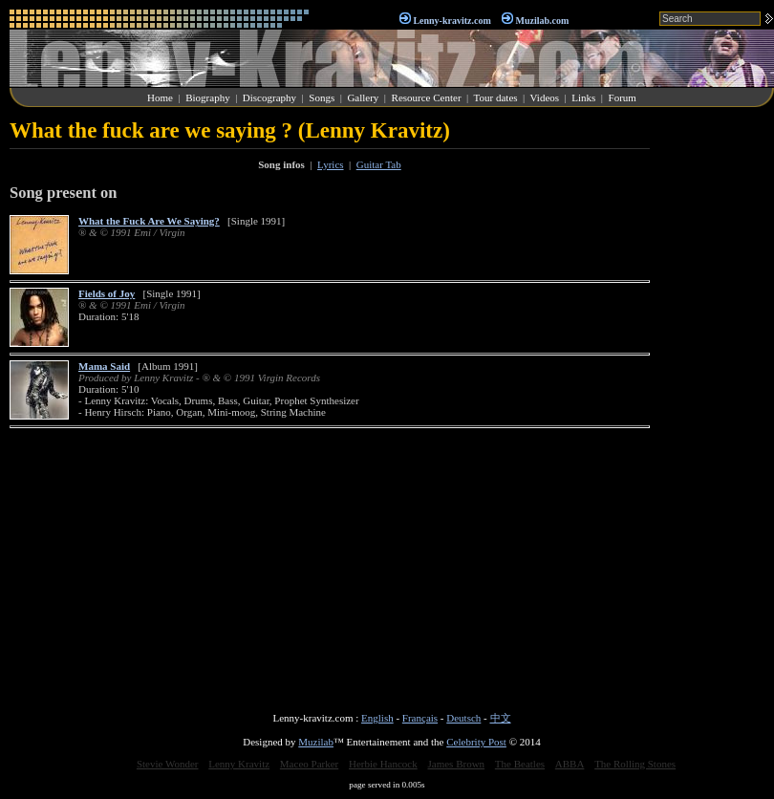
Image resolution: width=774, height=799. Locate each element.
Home (160, 97)
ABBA (570, 763)
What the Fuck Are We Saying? (149, 221)
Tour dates (496, 97)
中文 (500, 717)
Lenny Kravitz (238, 763)
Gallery (362, 97)
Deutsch (463, 717)
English (377, 717)
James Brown (456, 763)
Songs (321, 97)
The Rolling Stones (635, 763)
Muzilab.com (543, 20)
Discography (269, 97)
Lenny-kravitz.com (451, 20)
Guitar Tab (378, 164)
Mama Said (104, 366)
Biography (207, 97)
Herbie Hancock (383, 763)
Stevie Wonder (168, 763)
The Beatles (520, 763)
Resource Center (427, 97)
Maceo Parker (309, 763)
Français (420, 717)
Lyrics (330, 164)
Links (583, 97)
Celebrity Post (476, 741)
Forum (622, 97)
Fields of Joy (106, 293)
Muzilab (315, 741)
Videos (545, 97)
